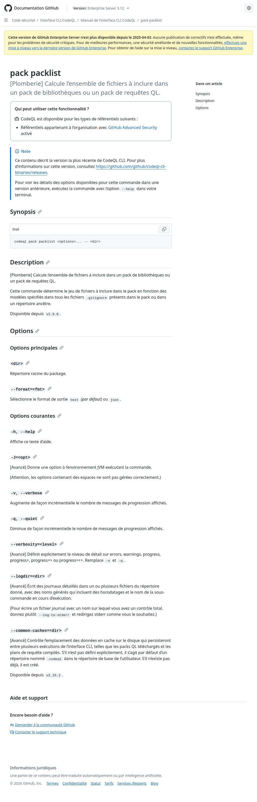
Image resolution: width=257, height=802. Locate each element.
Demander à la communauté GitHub (42, 724)
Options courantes (35, 415)
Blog (154, 783)
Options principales (36, 347)
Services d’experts (132, 783)
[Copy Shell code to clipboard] (164, 229)
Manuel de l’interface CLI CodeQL (108, 20)
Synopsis (26, 211)
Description (30, 262)
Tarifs (109, 783)
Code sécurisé (23, 20)
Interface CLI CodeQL (58, 20)
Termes (52, 783)
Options (24, 330)
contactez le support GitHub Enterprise (210, 47)
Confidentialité (74, 783)
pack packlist (151, 20)
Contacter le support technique (38, 732)
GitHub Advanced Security (132, 127)
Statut (95, 783)
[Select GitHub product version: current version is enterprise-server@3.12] (101, 8)
